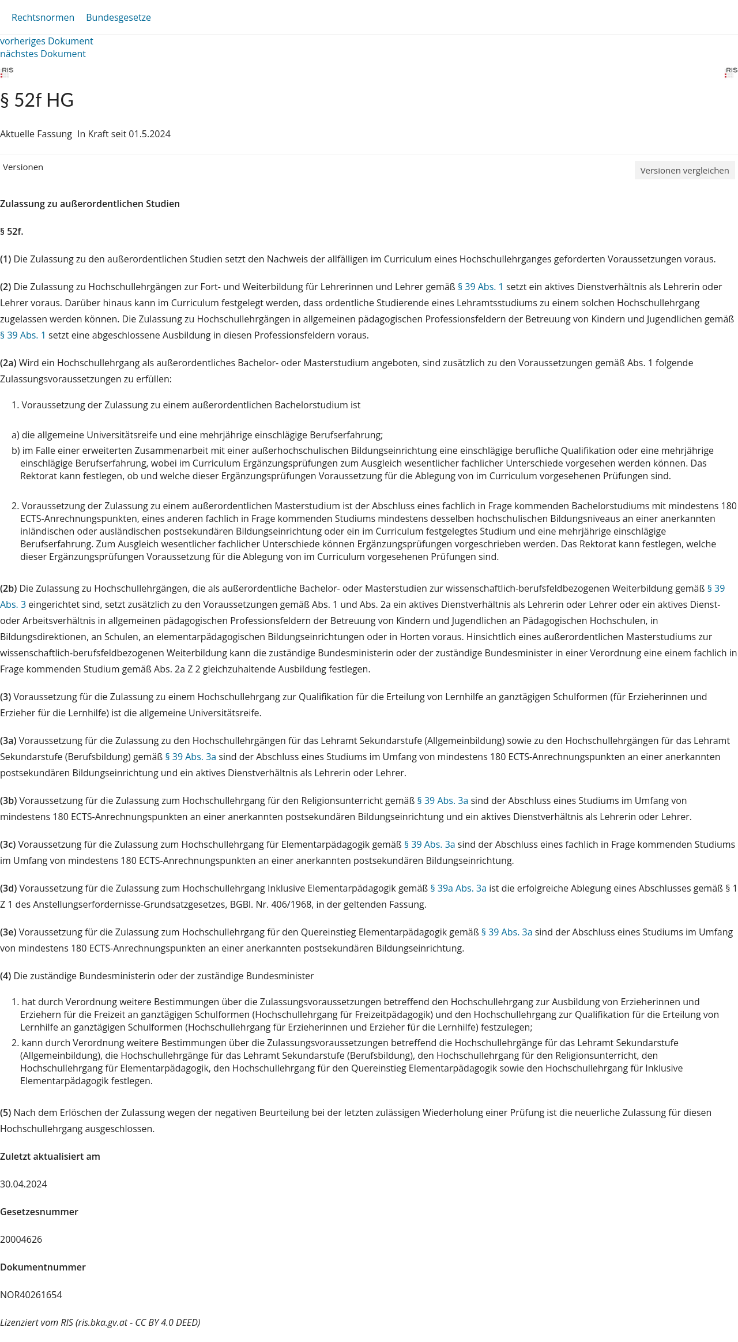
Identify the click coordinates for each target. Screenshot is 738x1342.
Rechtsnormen (43, 17)
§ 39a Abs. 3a (458, 888)
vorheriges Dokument (46, 41)
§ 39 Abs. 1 (481, 286)
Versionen (23, 166)
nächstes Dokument (43, 53)
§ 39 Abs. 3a (190, 756)
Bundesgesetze (118, 17)
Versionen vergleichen (685, 170)
